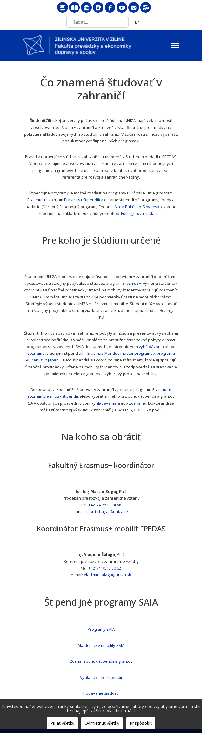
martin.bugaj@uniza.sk (107, 511)
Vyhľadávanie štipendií (101, 677)
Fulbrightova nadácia (140, 213)
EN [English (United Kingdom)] (138, 22)
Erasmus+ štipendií (81, 199)
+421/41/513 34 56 (105, 505)
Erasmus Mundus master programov (121, 353)
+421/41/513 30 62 (105, 568)
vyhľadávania (151, 346)
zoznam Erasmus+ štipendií (52, 396)
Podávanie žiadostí (101, 693)
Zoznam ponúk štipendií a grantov (101, 661)
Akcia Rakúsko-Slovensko (138, 206)
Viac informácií (121, 711)
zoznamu (36, 353)
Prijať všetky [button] (62, 723)
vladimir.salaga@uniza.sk (107, 575)
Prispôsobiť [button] (141, 723)
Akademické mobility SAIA (101, 645)
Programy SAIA (101, 629)
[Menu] (175, 45)
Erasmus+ (36, 199)
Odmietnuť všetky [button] (102, 723)
